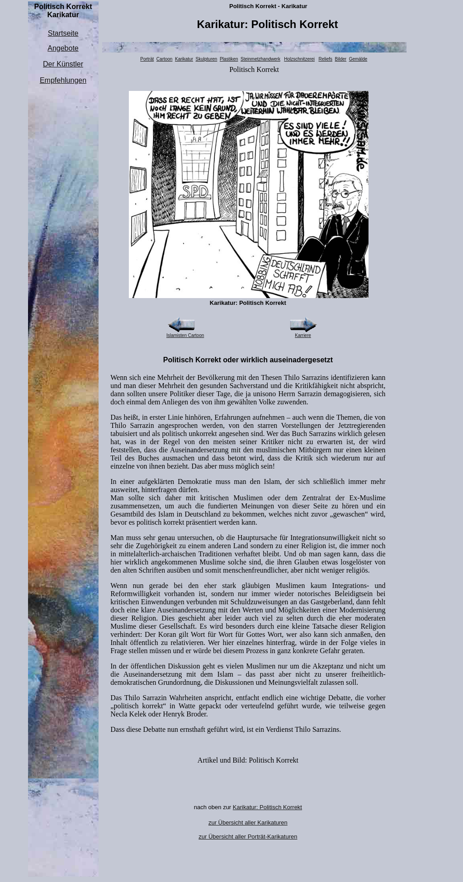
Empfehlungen (63, 80)
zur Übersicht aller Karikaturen (248, 822)
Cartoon (164, 59)
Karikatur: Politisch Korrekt (267, 807)
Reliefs (325, 59)
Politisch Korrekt (254, 69)
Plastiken (229, 59)
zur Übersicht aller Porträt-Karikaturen (247, 836)
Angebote (63, 48)
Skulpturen (206, 59)
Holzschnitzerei (299, 59)
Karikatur (184, 59)
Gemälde (358, 59)
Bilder (341, 59)
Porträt (147, 59)
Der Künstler (63, 64)
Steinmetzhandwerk (260, 59)
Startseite (63, 33)
